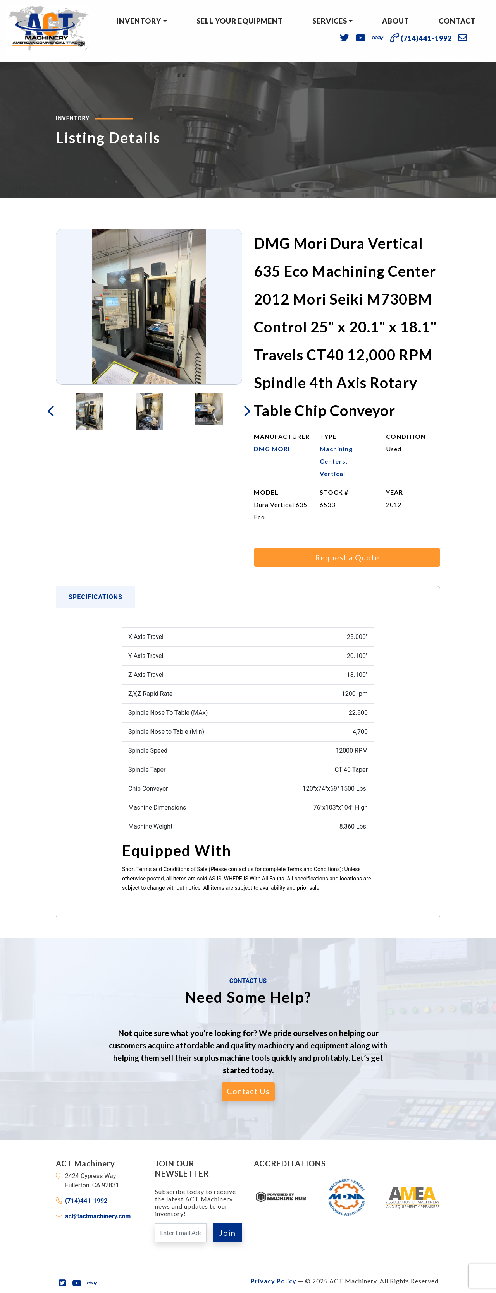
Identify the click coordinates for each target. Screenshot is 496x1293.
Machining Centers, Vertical (336, 461)
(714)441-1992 (86, 1200)
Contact (457, 21)
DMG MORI (272, 448)
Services (329, 21)
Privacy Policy (273, 1280)
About (395, 21)
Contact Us (248, 1091)
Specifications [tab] (95, 597)
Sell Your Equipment (239, 21)
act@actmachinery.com (98, 1216)
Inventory (139, 21)
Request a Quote (347, 557)
